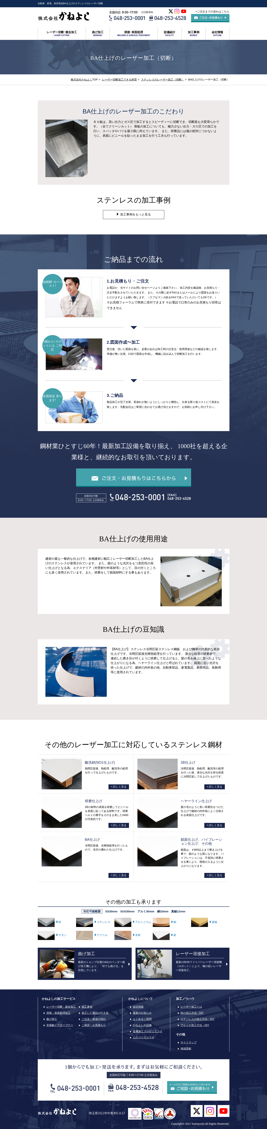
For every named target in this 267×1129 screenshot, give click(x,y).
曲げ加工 (98, 33)
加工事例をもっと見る (133, 214)
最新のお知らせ (142, 1012)
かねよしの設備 (142, 1025)
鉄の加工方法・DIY (192, 1012)
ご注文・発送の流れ (94, 1019)
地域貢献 (186, 1048)
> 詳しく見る (119, 786)
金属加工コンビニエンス (147, 1031)
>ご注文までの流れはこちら (212, 11)
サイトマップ (189, 1042)
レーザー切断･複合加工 (62, 33)
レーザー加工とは (191, 1006)
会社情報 (217, 33)
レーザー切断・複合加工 (61, 1006)
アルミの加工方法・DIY (195, 1025)
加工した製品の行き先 (95, 1012)
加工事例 (193, 33)
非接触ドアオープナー (59, 1025)
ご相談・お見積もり (94, 1025)
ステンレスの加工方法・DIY (197, 1019)
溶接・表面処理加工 (58, 1012)
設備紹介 (170, 33)
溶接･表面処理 (134, 33)
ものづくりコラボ (143, 1037)
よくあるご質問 (142, 1019)
